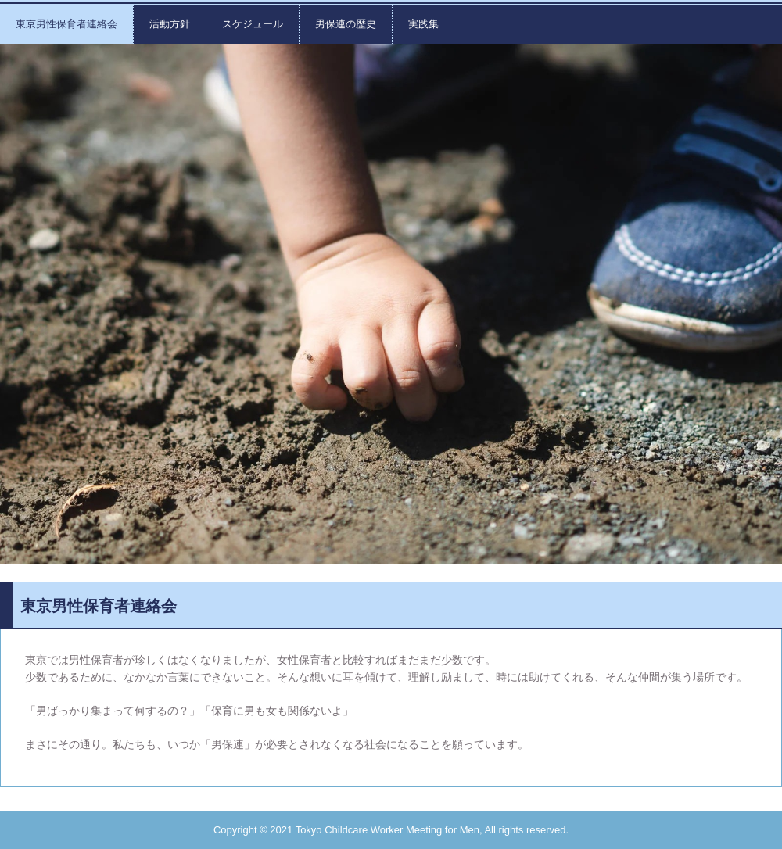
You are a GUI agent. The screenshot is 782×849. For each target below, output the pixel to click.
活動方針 (169, 24)
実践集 (423, 24)
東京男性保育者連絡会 (66, 24)
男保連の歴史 (345, 24)
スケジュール (252, 24)
